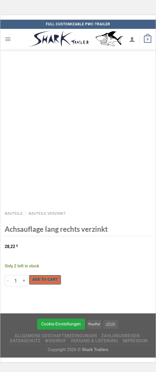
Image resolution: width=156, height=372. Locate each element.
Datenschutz (25, 340)
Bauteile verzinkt (47, 213)
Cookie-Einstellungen (61, 324)
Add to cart (45, 279)
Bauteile (14, 213)
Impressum (134, 340)
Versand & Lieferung (94, 340)
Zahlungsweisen (120, 335)
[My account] (132, 39)
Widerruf (55, 340)
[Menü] (8, 39)
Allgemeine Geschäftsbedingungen (55, 335)
